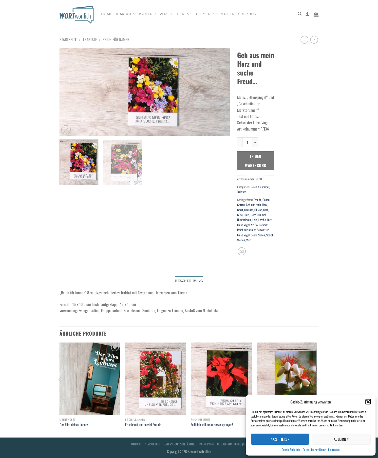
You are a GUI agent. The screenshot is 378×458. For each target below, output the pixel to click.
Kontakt (136, 444)
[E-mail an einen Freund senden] (242, 251)
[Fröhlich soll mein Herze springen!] (221, 379)
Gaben (266, 199)
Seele (254, 235)
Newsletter (152, 444)
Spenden (226, 14)
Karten (147, 14)
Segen (261, 235)
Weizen (241, 240)
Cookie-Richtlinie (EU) (232, 444)
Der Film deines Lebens (73, 424)
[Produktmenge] (247, 142)
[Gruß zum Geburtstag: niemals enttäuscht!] (287, 379)
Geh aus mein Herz (256, 204)
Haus (246, 214)
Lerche (262, 219)
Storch (270, 235)
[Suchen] (300, 14)
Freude (257, 199)
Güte (240, 214)
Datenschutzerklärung (314, 449)
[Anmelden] (307, 14)
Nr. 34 (254, 225)
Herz (253, 214)
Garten (241, 204)
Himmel (261, 214)
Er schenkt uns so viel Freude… (144, 424)
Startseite (68, 39)
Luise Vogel (243, 225)
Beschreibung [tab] (189, 281)
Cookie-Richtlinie (291, 449)
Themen (205, 14)
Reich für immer (116, 39)
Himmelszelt (244, 219)
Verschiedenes (176, 14)
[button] (368, 401)
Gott (265, 210)
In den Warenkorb (255, 160)
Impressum (334, 449)
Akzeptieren (280, 439)
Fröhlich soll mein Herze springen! (212, 424)
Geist (240, 210)
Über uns (247, 14)
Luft (269, 219)
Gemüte (248, 210)
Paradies (263, 225)
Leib (254, 219)
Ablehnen (341, 439)
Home (106, 14)
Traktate (125, 14)
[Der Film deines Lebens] (89, 379)
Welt (248, 240)
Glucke (258, 210)
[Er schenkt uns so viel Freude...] (155, 379)
